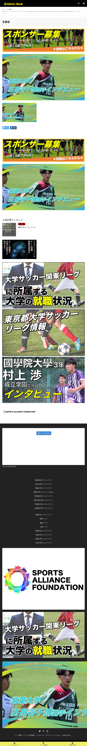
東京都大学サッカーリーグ (43, 496)
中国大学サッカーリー (42, 535)
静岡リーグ (43, 519)
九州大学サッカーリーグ (43, 543)
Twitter (40, 731)
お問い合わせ (67, 735)
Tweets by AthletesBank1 (9, 466)
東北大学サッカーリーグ (43, 484)
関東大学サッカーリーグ (43, 488)
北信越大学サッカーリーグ (43, 508)
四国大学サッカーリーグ (43, 539)
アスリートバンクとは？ (53, 735)
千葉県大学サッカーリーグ (43, 504)
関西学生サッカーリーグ (43, 531)
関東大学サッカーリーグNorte (43, 492)
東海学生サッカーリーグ (43, 515)
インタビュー (40, 735)
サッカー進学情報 (28, 735)
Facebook (43, 731)
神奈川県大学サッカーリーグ (43, 500)
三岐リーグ (43, 527)
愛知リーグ (43, 523)
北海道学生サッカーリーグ (43, 480)
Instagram (47, 731)
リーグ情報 (18, 735)
